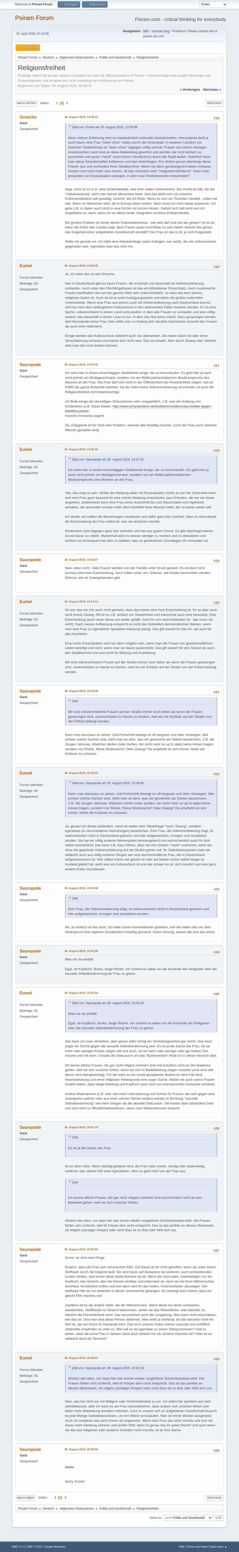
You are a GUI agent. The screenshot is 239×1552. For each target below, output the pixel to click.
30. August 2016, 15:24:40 (81, 690)
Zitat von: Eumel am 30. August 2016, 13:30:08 (104, 127)
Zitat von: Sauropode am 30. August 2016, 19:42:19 (108, 1368)
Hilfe (181, 1546)
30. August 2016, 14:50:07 (81, 559)
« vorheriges (190, 89)
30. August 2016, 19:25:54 (81, 992)
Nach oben (25, 1497)
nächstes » (212, 89)
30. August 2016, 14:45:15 (81, 449)
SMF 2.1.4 (18, 1546)
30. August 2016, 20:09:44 (81, 1449)
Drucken (214, 103)
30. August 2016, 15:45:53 (81, 772)
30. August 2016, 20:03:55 (81, 1249)
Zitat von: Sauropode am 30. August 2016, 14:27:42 (108, 459)
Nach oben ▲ (218, 1546)
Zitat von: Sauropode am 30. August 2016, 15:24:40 (108, 783)
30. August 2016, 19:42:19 (81, 1127)
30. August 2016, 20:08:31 (81, 1357)
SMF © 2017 (35, 1546)
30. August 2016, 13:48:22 (81, 117)
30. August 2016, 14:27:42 (81, 364)
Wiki (146, 31)
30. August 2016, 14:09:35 (81, 265)
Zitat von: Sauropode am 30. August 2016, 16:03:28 (108, 1003)
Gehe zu (155, 1518)
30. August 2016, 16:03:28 (81, 951)
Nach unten (26, 103)
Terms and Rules (197, 1546)
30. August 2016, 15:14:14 (81, 601)
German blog (160, 31)
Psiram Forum (34, 17)
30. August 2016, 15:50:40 (81, 888)
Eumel (26, 266)
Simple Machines (55, 1546)
